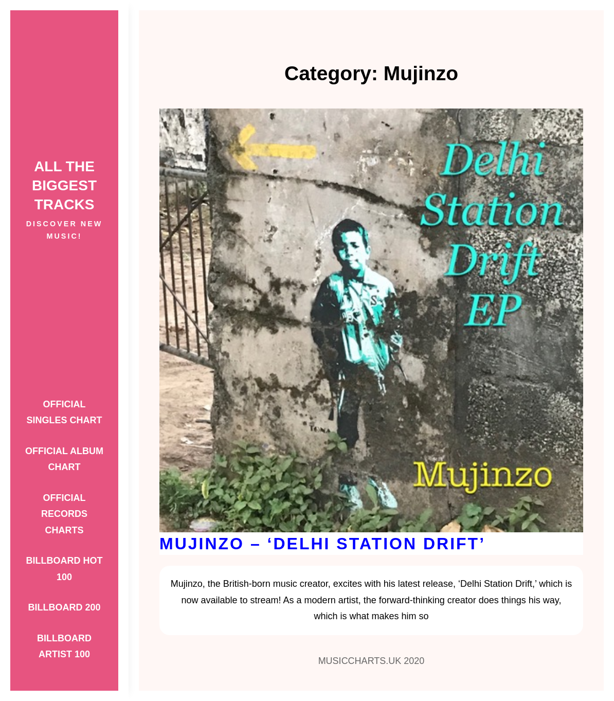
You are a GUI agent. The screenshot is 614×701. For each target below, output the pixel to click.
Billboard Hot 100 (64, 568)
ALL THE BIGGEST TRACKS (64, 185)
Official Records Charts (64, 514)
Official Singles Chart (64, 412)
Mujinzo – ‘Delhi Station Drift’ (322, 543)
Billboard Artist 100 (64, 646)
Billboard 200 (64, 607)
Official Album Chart (64, 459)
